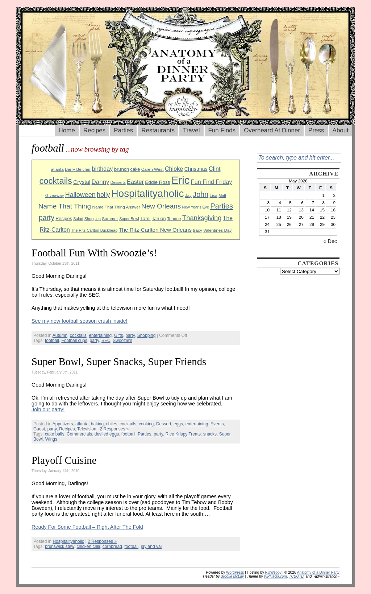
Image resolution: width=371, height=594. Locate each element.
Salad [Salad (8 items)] (78, 218)
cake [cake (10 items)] (135, 169)
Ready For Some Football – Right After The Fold (87, 527)
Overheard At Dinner (272, 130)
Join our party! (48, 409)
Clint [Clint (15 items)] (214, 168)
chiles (111, 423)
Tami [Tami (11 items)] (145, 218)
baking (97, 423)
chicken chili (88, 546)
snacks (210, 434)
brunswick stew (59, 546)
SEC (106, 340)
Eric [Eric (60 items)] (180, 180)
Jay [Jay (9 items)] (188, 195)
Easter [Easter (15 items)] (135, 181)
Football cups (74, 340)
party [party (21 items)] (46, 218)
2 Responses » (114, 429)
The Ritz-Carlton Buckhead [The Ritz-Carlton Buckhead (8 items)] (94, 230)
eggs (178, 423)
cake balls (54, 434)
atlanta (81, 423)
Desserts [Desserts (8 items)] (118, 182)
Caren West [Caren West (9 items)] (152, 169)
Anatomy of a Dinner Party (318, 572)
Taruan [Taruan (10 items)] (159, 218)
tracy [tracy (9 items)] (197, 230)
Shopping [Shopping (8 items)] (92, 218)
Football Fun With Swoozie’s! (94, 253)
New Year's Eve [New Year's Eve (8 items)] (195, 207)
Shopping (146, 335)
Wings (51, 439)
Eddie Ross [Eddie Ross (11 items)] (157, 182)
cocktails (78, 335)
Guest (39, 429)
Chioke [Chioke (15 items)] (174, 168)
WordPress (235, 572)
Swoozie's (122, 340)
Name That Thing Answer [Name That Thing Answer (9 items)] (116, 207)
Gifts (118, 335)
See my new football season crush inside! (80, 321)
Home (67, 130)
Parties (123, 130)
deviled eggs (107, 434)
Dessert (163, 423)
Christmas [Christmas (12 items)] (196, 169)
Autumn (60, 335)
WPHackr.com (275, 576)
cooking (146, 423)
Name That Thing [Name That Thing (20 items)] (64, 206)
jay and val (151, 546)
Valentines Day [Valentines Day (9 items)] (217, 230)
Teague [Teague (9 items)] (174, 218)
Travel (191, 130)
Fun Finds (222, 130)
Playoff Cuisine (64, 460)
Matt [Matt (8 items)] (222, 195)
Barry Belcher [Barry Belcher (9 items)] (78, 169)
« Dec (330, 241)
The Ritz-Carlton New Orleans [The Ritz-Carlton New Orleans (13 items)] (155, 230)
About (341, 130)
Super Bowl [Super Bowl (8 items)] (129, 218)
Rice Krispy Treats (183, 434)
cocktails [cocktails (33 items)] (55, 181)
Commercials (79, 434)
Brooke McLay (232, 576)
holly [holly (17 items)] (103, 194)
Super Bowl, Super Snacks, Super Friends (119, 361)
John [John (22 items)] (200, 194)
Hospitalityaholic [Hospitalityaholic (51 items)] (147, 193)
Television (86, 429)
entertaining (100, 335)
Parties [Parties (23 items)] (221, 206)
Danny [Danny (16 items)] (100, 181)
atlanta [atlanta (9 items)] (57, 169)
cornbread (112, 546)
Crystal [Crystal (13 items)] (81, 182)
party (130, 335)
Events (217, 423)
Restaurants (158, 130)
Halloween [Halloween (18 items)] (80, 194)
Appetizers (63, 423)
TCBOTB (296, 576)
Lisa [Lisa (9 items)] (214, 195)
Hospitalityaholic (68, 541)
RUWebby (273, 572)
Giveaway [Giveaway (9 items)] (54, 195)
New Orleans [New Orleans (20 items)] (161, 206)
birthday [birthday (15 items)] (102, 168)
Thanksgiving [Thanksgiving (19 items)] (202, 218)
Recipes (94, 130)
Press (316, 130)
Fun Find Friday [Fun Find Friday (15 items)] (211, 181)
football (52, 340)
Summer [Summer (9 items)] (110, 218)
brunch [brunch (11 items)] (121, 169)
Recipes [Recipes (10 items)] (63, 218)
